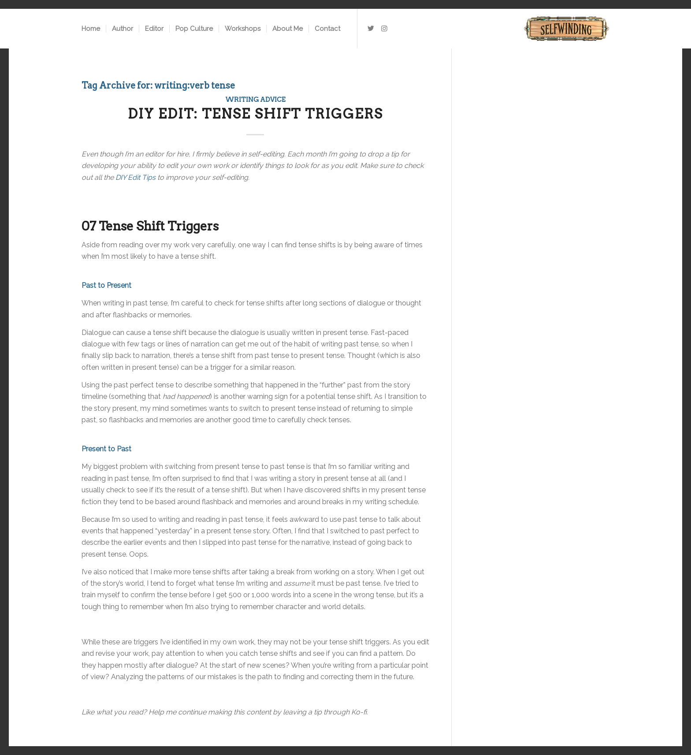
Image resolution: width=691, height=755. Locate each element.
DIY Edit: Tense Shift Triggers (255, 114)
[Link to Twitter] (371, 28)
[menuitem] (91, 28)
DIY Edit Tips (135, 177)
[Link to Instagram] (384, 28)
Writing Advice (255, 100)
